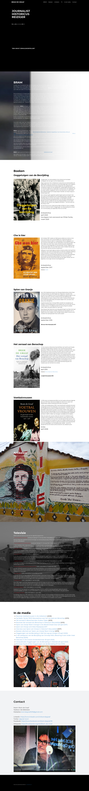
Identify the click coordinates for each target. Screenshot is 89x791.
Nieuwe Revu (20, 489)
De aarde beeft (17, 573)
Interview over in (36, 629)
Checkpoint (20, 463)
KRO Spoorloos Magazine (25, 480)
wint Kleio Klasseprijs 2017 (31, 627)
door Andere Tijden (32, 620)
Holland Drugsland (18, 587)
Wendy (18, 514)
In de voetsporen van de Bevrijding (22, 543)
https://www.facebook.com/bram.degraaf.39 (36, 721)
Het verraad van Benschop (51, 371)
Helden (18, 467)
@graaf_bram (24, 719)
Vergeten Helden (18, 548)
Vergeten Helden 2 (18, 561)
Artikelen (56, 2)
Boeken (51, 2)
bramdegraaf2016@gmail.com (32, 712)
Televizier (19, 499)
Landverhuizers (18, 580)
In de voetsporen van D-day (20, 537)
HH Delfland (20, 469)
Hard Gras (19, 465)
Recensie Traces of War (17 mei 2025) (40, 644)
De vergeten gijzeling (19, 592)
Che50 (46, 269)
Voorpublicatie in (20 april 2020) (42, 642)
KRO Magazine (21, 476)
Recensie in (31, 616)
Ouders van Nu (21, 497)
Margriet (19, 484)
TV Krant (19, 506)
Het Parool (20, 493)
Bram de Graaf (18, 2)
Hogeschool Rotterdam (24, 474)
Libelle (18, 482)
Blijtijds (18, 461)
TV (61, 2)
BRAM (45, 2)
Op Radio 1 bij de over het (40, 618)
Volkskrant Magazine (23, 510)
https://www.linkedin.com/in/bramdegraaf (35, 717)
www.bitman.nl (29, 784)
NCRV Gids (20, 486)
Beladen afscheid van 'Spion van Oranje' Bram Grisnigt (35, 631)
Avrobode (19, 459)
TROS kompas (21, 501)
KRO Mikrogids (21, 478)
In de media (67, 2)
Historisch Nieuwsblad (24, 471)
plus (17, 495)
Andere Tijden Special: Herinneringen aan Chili (25, 566)
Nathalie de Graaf (48, 152)
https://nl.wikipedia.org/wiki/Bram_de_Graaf (36, 724)
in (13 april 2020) (42, 633)
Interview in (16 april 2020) (35, 640)
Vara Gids (19, 508)
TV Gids (18, 504)
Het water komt (18, 554)
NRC (17, 491)
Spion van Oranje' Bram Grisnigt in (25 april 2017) (41, 625)
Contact (74, 2)
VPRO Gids (20, 512)
